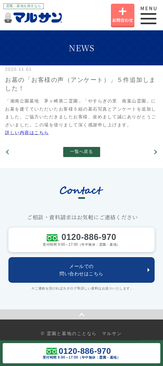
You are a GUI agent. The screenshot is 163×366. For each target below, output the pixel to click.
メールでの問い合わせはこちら (81, 270)
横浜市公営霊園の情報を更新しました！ (8, 152)
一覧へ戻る (81, 151)
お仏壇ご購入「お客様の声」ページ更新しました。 (154, 152)
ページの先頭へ (81, 314)
